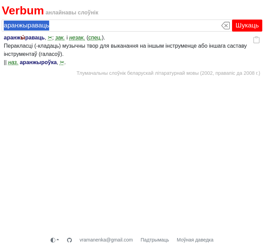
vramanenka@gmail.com (106, 240)
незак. (77, 37)
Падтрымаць (155, 240)
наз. (13, 62)
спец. (95, 37)
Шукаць (247, 25)
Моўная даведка (195, 240)
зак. (60, 37)
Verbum (23, 10)
